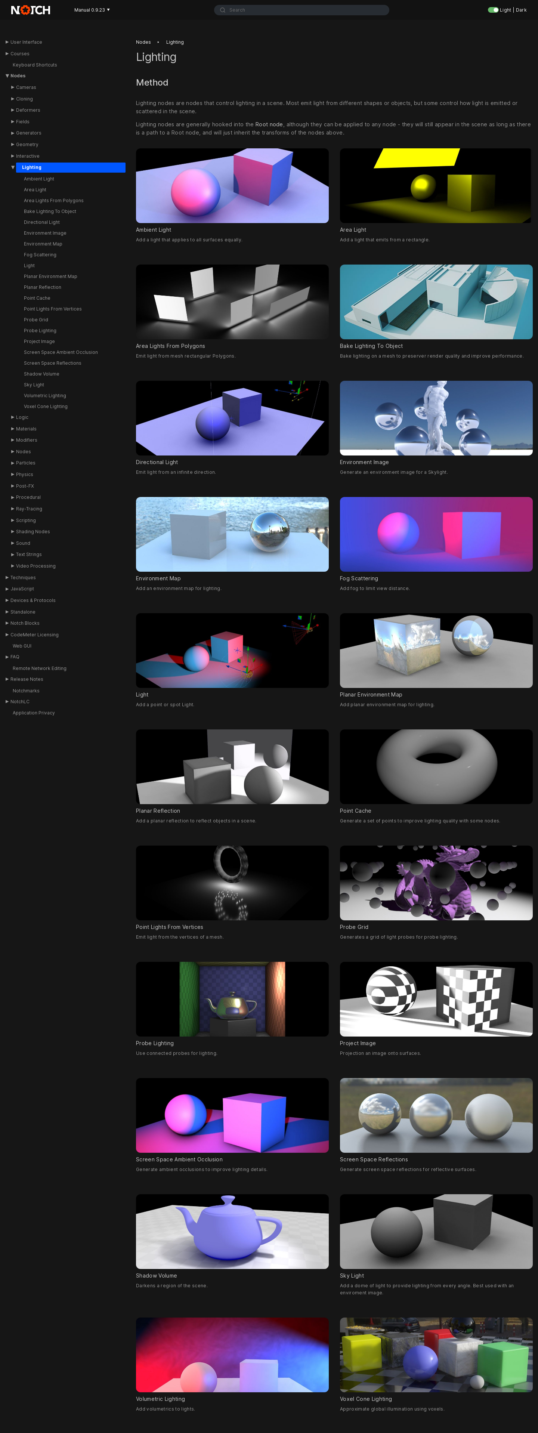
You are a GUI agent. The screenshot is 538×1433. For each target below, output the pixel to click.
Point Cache (37, 298)
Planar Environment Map (50, 276)
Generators (28, 133)
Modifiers (26, 440)
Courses (20, 53)
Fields (23, 121)
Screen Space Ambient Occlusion (61, 352)
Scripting (26, 520)
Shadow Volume (41, 374)
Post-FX (25, 486)
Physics (24, 474)
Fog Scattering (40, 254)
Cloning (24, 99)
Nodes (17, 75)
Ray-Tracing (29, 509)
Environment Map (43, 244)
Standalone (22, 612)
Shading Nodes (33, 531)
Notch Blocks (25, 623)
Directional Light (42, 222)
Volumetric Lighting (45, 395)
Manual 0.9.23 (92, 10)
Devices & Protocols (33, 600)
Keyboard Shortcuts (35, 65)
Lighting (31, 167)
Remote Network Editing (40, 668)
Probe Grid (36, 319)
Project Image (39, 341)
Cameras (26, 87)
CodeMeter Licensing (34, 634)
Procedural (28, 497)
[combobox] (301, 10)
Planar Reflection (42, 287)
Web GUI (22, 646)
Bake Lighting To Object (50, 211)
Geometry (27, 144)
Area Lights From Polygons (54, 200)
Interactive (28, 156)
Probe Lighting (40, 330)
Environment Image (45, 233)
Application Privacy (34, 713)
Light (29, 265)
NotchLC (20, 701)
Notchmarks (26, 691)
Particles (25, 463)
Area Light (35, 189)
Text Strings (29, 554)
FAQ (14, 657)
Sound (23, 543)
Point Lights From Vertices (53, 309)
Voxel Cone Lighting (46, 406)
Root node (269, 124)
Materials (26, 429)
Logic (22, 417)
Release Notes (26, 679)
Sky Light (34, 384)
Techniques (23, 577)
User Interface (26, 42)
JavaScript (22, 589)
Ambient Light (39, 179)
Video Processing (36, 566)
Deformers (28, 110)
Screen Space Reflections (52, 363)
